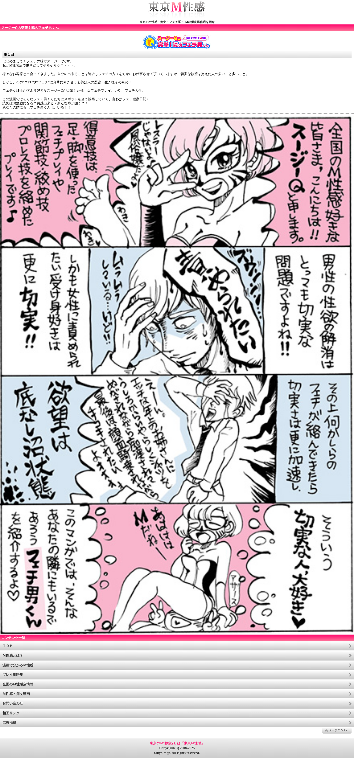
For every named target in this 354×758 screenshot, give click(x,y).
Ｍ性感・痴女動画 (16, 694)
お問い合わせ (12, 703)
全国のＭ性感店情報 (17, 684)
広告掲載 (9, 723)
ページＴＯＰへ (339, 730)
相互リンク (11, 713)
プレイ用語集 (12, 675)
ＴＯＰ (7, 646)
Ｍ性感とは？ (12, 655)
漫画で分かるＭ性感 (17, 665)
